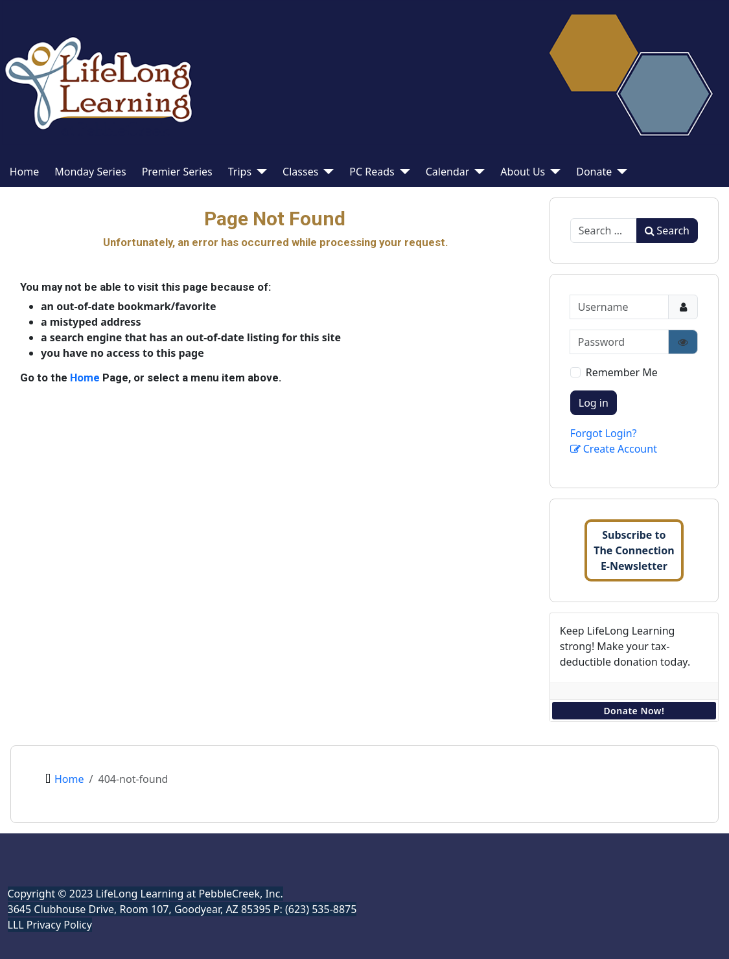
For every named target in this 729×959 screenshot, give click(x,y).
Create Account (613, 449)
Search (667, 230)
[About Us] (553, 171)
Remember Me (622, 372)
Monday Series (90, 171)
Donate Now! (633, 711)
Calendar (448, 171)
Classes (300, 171)
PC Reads (371, 171)
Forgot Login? (603, 433)
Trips (239, 171)
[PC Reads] (402, 171)
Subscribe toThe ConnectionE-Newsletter (634, 550)
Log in (593, 403)
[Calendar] (477, 171)
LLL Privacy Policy (50, 925)
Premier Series (177, 171)
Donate (594, 171)
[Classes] (326, 171)
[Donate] (619, 171)
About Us (522, 171)
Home (25, 171)
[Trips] (259, 171)
